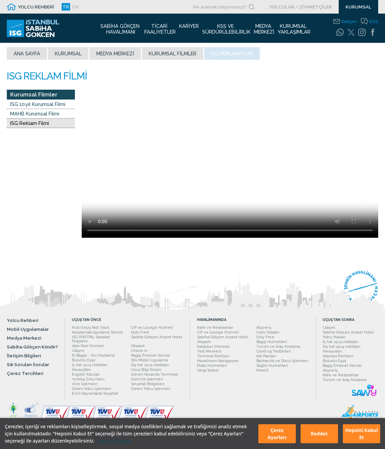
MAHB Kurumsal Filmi (34, 116)
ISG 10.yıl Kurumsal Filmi (37, 106)
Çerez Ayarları (277, 434)
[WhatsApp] (340, 32)
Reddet (319, 433)
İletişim (349, 21)
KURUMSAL (358, 7)
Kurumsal (68, 56)
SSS (373, 21)
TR (66, 7)
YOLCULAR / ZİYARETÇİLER (300, 7)
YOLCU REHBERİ (36, 7)
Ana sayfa (27, 56)
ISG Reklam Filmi (29, 125)
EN (76, 7)
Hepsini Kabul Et (361, 434)
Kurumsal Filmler (172, 56)
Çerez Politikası (114, 440)
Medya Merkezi (115, 56)
